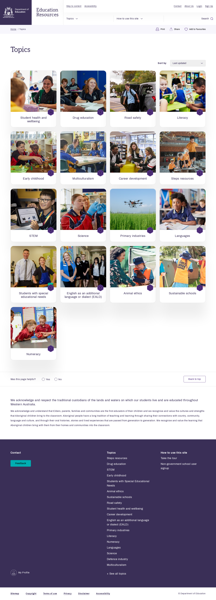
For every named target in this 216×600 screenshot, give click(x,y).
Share (175, 29)
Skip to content (73, 6)
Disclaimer (83, 593)
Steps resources (117, 458)
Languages (114, 547)
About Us (189, 6)
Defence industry (117, 559)
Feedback (21, 463)
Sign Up (209, 6)
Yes (48, 379)
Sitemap (14, 593)
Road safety (114, 502)
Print (160, 29)
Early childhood (116, 475)
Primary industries (118, 530)
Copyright (31, 593)
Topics (70, 18)
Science (112, 553)
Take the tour (169, 458)
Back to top (195, 379)
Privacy (68, 593)
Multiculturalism (116, 564)
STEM (111, 469)
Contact (178, 6)
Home (13, 29)
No (60, 379)
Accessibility (90, 6)
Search (207, 18)
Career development (119, 514)
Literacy (112, 536)
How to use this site (128, 18)
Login (199, 6)
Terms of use (50, 593)
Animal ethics (115, 491)
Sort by (162, 63)
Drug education (116, 463)
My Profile (20, 573)
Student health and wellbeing (125, 508)
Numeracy (113, 541)
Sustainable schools (119, 497)
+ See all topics (116, 573)
